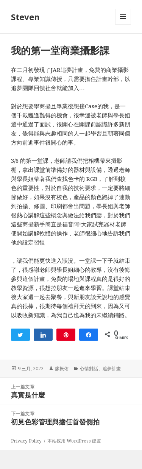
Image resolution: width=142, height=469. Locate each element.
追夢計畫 (112, 368)
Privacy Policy (26, 441)
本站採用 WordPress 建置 (74, 441)
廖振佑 (62, 368)
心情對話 (89, 368)
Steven (25, 16)
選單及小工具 (123, 24)
